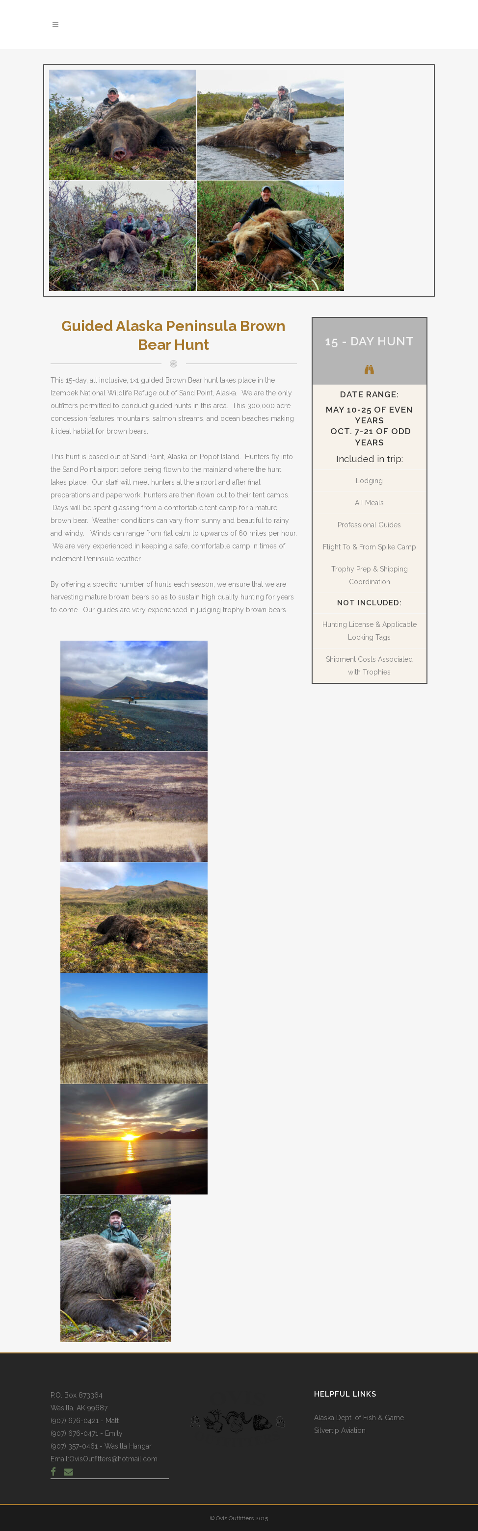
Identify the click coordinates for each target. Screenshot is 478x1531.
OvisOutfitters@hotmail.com (113, 1459)
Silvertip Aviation (340, 1430)
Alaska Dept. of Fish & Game (359, 1418)
